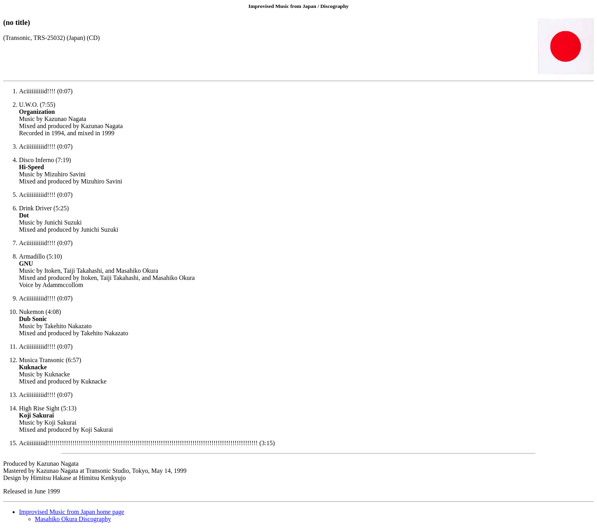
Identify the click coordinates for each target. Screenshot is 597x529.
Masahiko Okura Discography (73, 519)
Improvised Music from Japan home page (71, 511)
